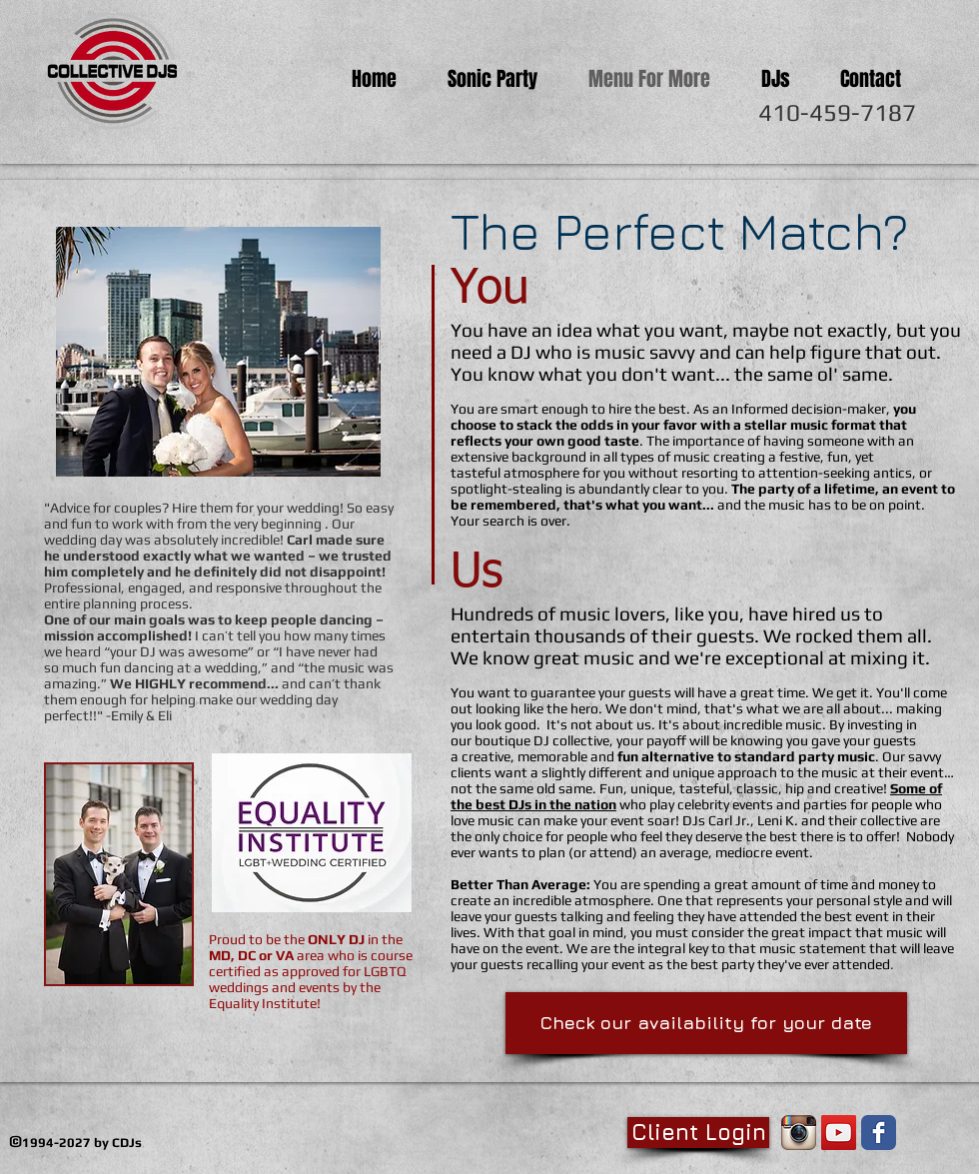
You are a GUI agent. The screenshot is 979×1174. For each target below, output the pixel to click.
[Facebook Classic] (878, 1132)
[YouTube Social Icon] (838, 1132)
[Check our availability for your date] (706, 1023)
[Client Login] (698, 1132)
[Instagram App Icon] (798, 1132)
